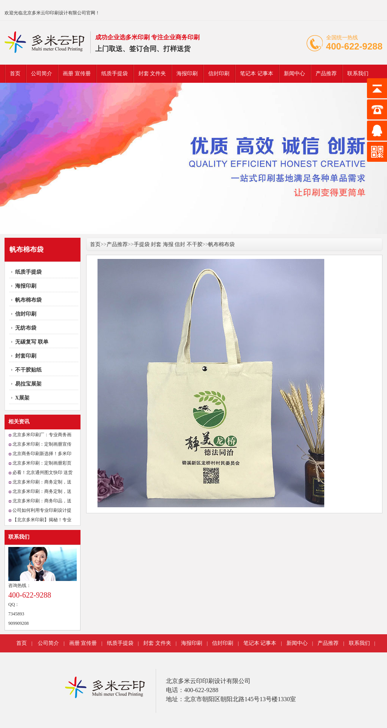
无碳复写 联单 (31, 342)
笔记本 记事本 (256, 73)
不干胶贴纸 (28, 370)
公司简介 (41, 73)
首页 (15, 73)
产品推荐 (326, 73)
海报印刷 (187, 73)
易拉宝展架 (28, 384)
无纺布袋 (25, 328)
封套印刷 (25, 356)
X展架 (22, 398)
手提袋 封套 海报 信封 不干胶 (168, 244)
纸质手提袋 (114, 73)
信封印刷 (218, 73)
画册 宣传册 (77, 73)
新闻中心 (294, 73)
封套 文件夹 (152, 73)
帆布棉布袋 (28, 300)
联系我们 (357, 73)
